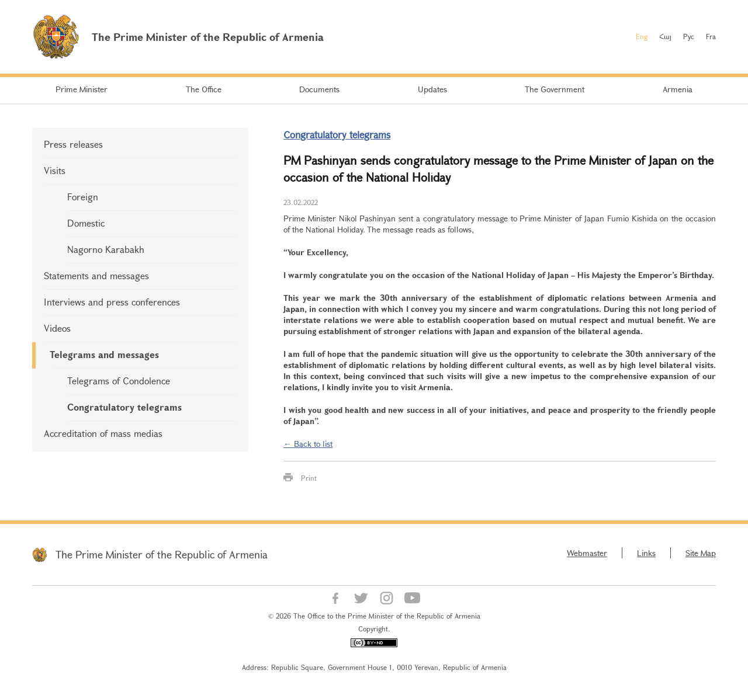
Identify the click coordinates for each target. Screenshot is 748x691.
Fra (711, 36)
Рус (688, 36)
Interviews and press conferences (112, 302)
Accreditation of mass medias (103, 433)
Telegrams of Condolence (118, 380)
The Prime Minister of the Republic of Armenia (162, 554)
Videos (57, 328)
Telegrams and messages (104, 354)
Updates (432, 89)
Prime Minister (82, 89)
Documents (319, 89)
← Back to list (308, 443)
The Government (554, 89)
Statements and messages (96, 275)
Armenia (677, 89)
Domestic (86, 223)
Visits (54, 170)
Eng (641, 36)
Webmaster (587, 552)
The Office (203, 89)
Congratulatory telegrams (124, 407)
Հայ (665, 36)
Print (309, 477)
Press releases (73, 144)
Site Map (700, 552)
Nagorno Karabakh (105, 249)
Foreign (82, 196)
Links (646, 552)
